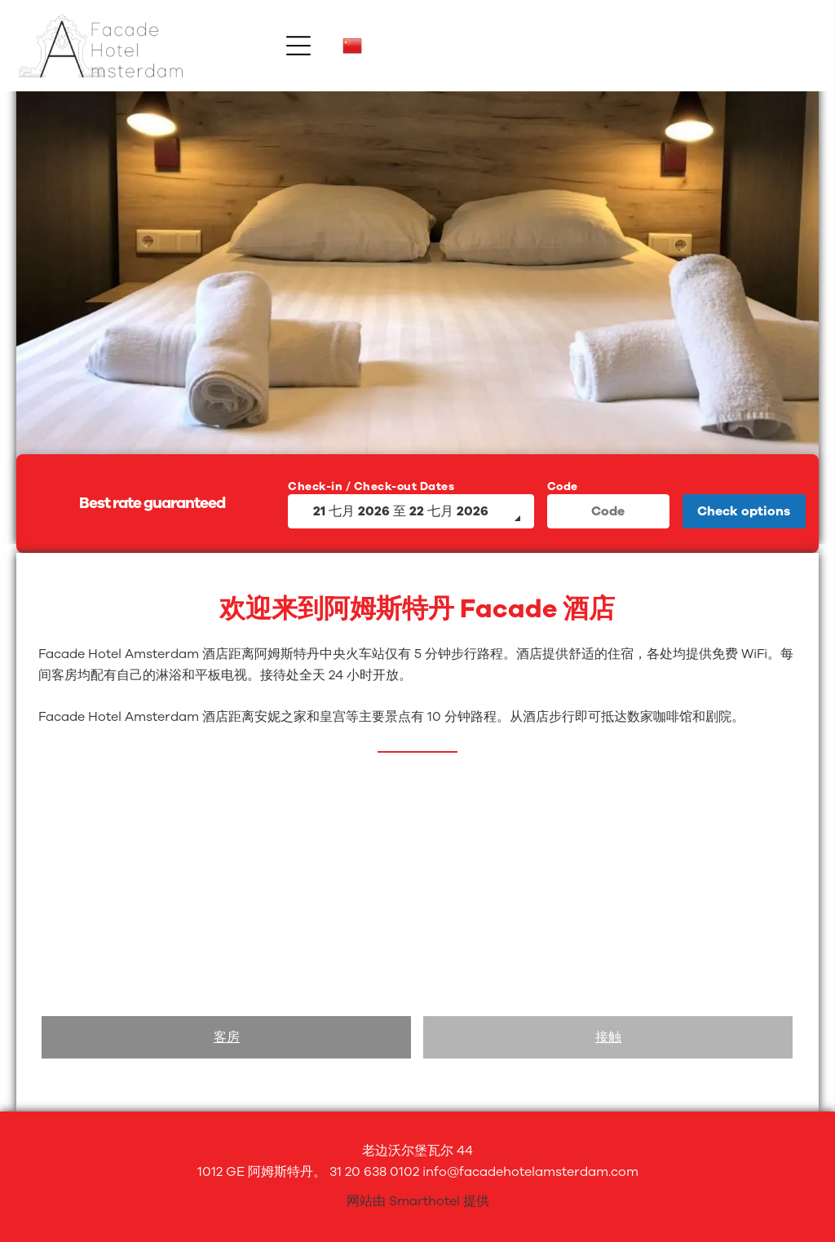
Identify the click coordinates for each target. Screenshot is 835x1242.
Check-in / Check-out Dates (371, 486)
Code (562, 486)
